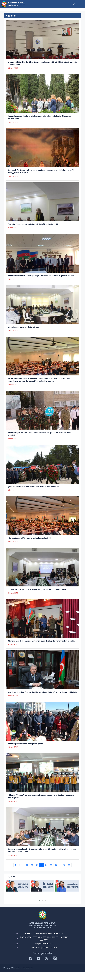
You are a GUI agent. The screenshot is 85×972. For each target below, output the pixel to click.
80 (27, 865)
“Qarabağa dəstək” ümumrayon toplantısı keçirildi (29, 538)
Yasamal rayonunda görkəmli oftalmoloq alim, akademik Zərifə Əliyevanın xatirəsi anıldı (39, 117)
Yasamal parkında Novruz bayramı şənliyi (25, 743)
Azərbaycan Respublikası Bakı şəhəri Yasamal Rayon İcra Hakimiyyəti (16, 4)
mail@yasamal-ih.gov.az (44, 944)
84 (46, 865)
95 (64, 865)
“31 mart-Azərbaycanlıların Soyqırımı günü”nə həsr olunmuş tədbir (37, 589)
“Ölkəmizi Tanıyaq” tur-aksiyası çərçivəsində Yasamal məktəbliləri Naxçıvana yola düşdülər (41, 796)
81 (32, 865)
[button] (40, 900)
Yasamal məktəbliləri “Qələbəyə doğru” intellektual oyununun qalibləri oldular (41, 276)
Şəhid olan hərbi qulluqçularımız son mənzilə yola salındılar (33, 487)
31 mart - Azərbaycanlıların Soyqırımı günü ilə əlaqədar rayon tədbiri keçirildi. (41, 641)
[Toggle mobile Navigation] (80, 4)
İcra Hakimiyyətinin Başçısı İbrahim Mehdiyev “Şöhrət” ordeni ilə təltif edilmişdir (42, 692)
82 (37, 865)
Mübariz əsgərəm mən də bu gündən (23, 327)
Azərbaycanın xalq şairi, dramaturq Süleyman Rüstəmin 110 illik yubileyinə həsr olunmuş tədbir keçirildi (42, 850)
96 (69, 865)
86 (56, 865)
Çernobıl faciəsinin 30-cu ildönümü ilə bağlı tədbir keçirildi (33, 224)
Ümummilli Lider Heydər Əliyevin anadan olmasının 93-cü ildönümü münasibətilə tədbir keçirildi (42, 63)
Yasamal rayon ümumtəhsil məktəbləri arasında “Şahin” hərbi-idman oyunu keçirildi (40, 433)
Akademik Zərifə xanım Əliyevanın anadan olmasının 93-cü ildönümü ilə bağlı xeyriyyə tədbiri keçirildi (41, 171)
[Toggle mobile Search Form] (74, 4)
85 (51, 865)
